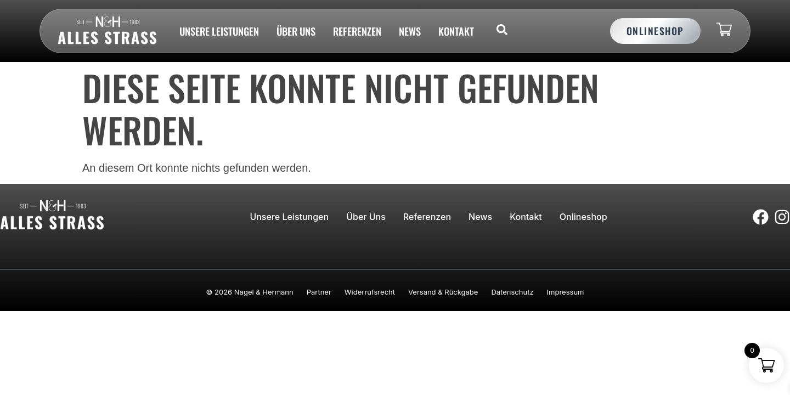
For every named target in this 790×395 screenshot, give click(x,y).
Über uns (295, 31)
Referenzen (357, 31)
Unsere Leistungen (219, 31)
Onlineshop (583, 216)
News (410, 31)
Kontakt (456, 31)
